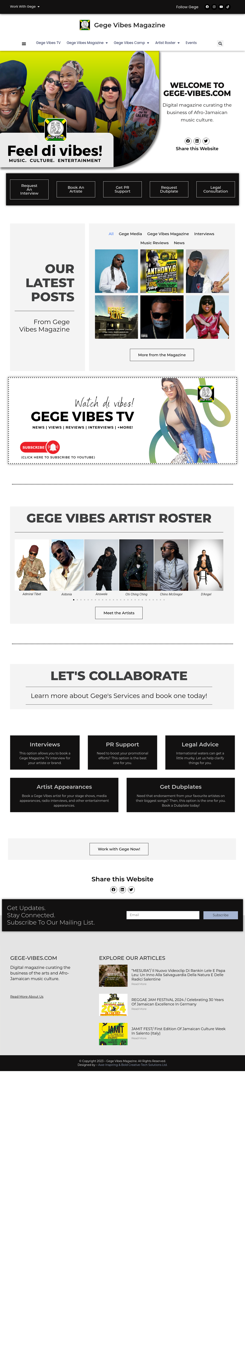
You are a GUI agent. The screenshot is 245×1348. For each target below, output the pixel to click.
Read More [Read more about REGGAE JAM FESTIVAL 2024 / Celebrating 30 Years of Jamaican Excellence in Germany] (139, 1009)
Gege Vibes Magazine (129, 26)
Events (191, 43)
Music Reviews (154, 243)
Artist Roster (167, 43)
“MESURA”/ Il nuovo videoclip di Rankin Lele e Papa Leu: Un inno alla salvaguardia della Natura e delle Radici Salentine (178, 975)
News (179, 243)
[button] (24, 44)
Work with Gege (25, 6)
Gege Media (130, 234)
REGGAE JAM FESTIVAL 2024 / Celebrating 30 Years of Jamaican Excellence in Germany (178, 1002)
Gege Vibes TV (48, 43)
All (111, 234)
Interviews (204, 234)
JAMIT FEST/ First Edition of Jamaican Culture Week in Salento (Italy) (179, 1031)
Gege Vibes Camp (131, 43)
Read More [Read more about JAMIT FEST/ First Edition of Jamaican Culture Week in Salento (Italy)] (139, 1038)
